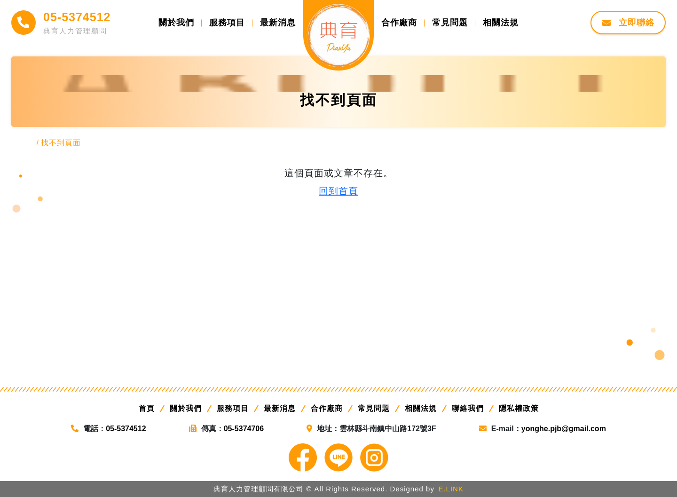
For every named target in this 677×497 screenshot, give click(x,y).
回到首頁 (338, 191)
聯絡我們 (468, 408)
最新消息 (280, 408)
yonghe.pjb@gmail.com (563, 429)
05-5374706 (244, 429)
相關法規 (421, 408)
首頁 (147, 408)
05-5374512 (76, 17)
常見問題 (374, 408)
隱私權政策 (519, 408)
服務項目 (233, 408)
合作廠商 (327, 408)
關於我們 (186, 408)
